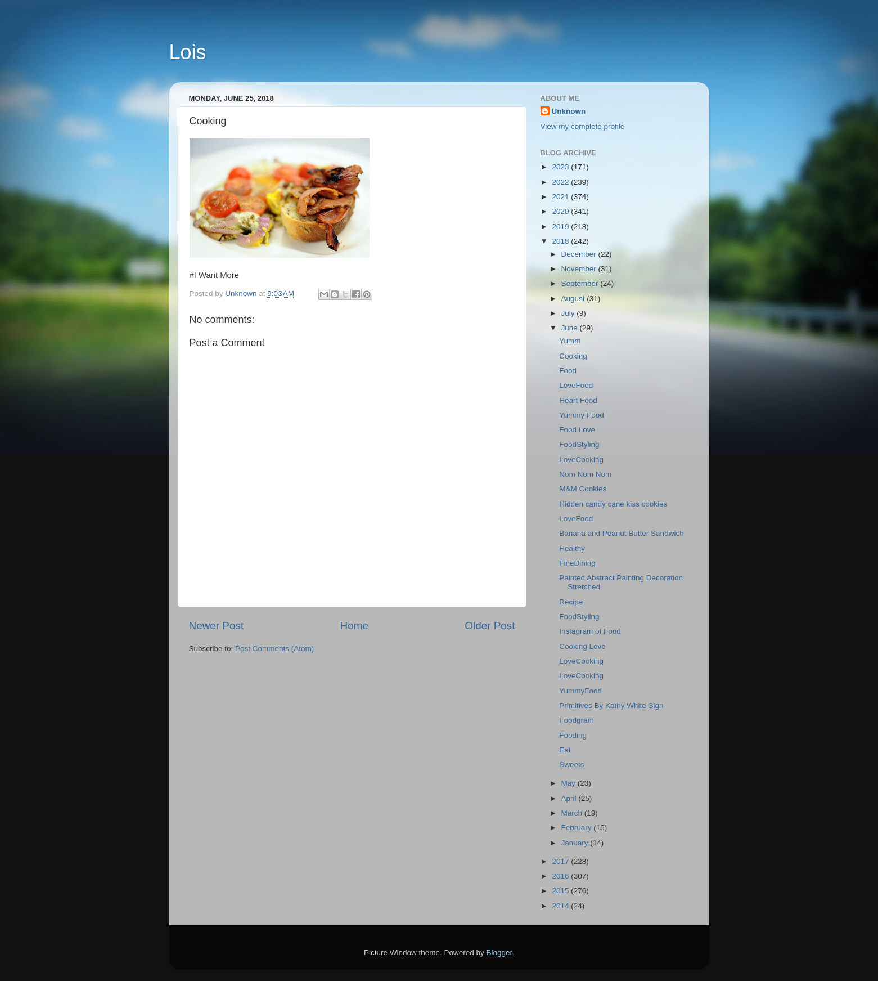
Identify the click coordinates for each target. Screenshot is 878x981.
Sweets (571, 764)
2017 (561, 861)
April (570, 798)
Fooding (573, 735)
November (579, 269)
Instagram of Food (590, 631)
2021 (561, 196)
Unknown (569, 111)
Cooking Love (582, 646)
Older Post (490, 625)
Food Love (577, 429)
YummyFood (580, 691)
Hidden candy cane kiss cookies (613, 504)
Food (568, 370)
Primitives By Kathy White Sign (611, 705)
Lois (187, 52)
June (570, 328)
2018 (561, 241)
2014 (561, 906)
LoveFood (576, 385)
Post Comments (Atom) (274, 648)
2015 (561, 890)
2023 (561, 167)
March (572, 813)
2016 (561, 876)
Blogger (499, 952)
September (581, 283)
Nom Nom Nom (585, 474)
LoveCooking (581, 459)
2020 (561, 211)
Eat (564, 750)
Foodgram (576, 720)
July (569, 313)
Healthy (572, 548)
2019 (561, 226)
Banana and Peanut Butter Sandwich (621, 533)
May (569, 783)
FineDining (577, 563)
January (576, 843)
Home (354, 625)
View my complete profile (583, 126)
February (577, 827)
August (574, 298)
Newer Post (216, 625)
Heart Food (578, 400)
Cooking (573, 356)
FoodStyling (579, 444)
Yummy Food (581, 415)
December (579, 254)
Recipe (571, 602)
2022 (561, 182)
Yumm (569, 341)
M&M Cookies (582, 489)
